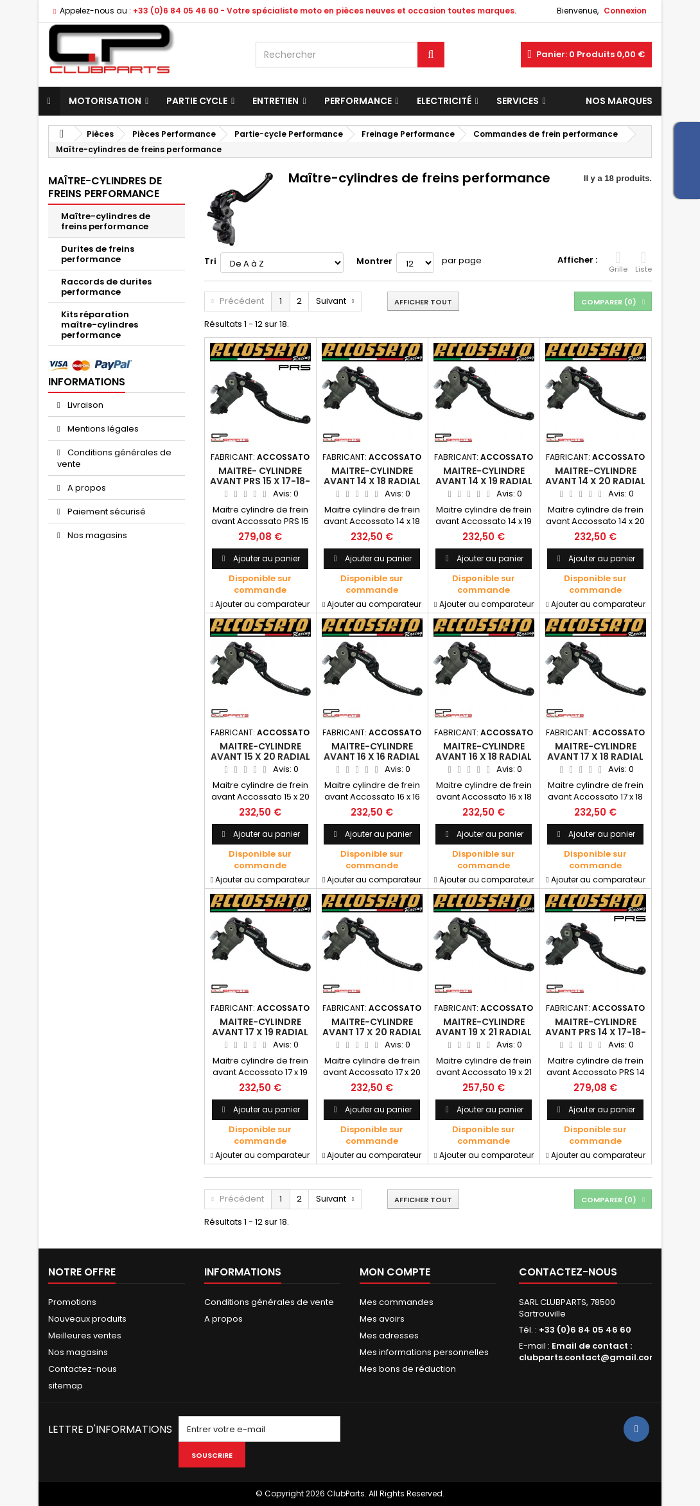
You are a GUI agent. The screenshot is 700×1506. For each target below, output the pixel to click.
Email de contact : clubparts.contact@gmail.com (588, 1351)
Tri (210, 261)
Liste (643, 262)
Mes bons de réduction (408, 1369)
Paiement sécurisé (106, 511)
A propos (86, 488)
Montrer (374, 261)
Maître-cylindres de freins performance (105, 221)
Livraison (84, 405)
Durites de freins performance (97, 254)
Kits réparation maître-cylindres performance (99, 324)
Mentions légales (102, 429)
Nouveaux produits (87, 1319)
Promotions (72, 1302)
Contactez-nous (82, 1369)
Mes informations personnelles (424, 1352)
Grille (618, 262)
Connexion (625, 10)
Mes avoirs (382, 1319)
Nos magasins (96, 535)
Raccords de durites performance (106, 287)
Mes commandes (396, 1302)
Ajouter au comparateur (262, 604)
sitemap (65, 1385)
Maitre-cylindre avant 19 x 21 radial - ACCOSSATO (483, 1032)
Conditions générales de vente (114, 458)
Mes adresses (389, 1335)
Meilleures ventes (84, 1335)
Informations (86, 381)
